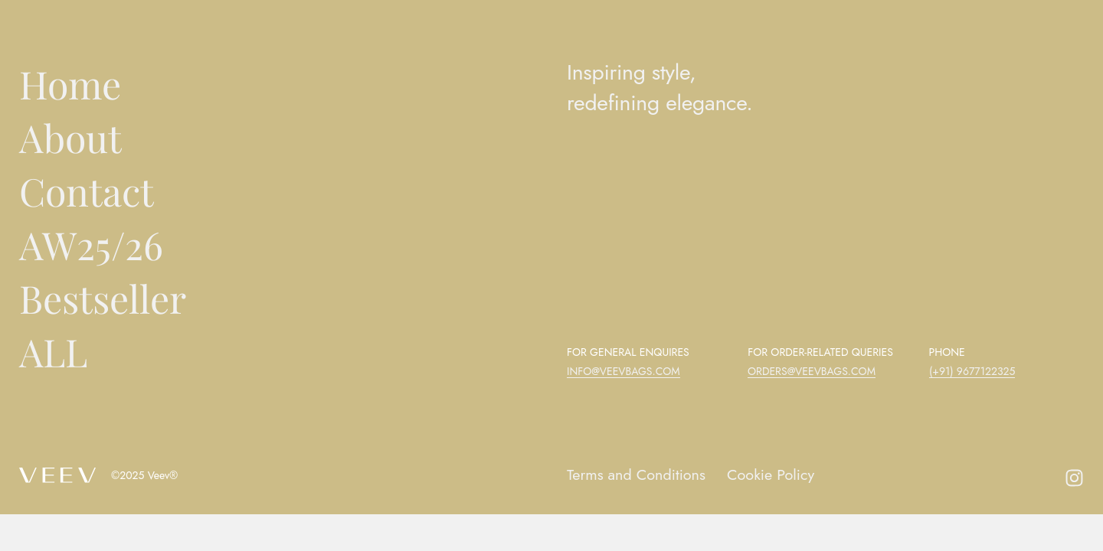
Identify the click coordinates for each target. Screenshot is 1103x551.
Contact (86, 191)
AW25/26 (91, 244)
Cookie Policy (772, 474)
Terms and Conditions (637, 474)
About (70, 137)
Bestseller (102, 298)
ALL (53, 351)
